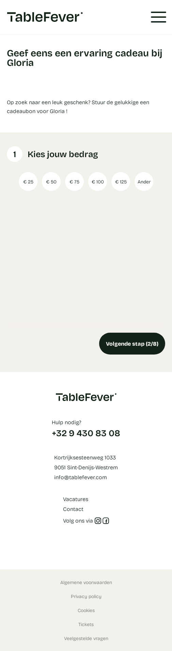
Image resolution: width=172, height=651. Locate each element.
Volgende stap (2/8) (132, 343)
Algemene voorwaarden (86, 582)
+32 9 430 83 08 (86, 433)
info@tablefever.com (80, 477)
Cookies (86, 610)
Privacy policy (86, 596)
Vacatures (75, 499)
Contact (73, 509)
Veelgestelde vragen (86, 638)
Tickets (86, 624)
